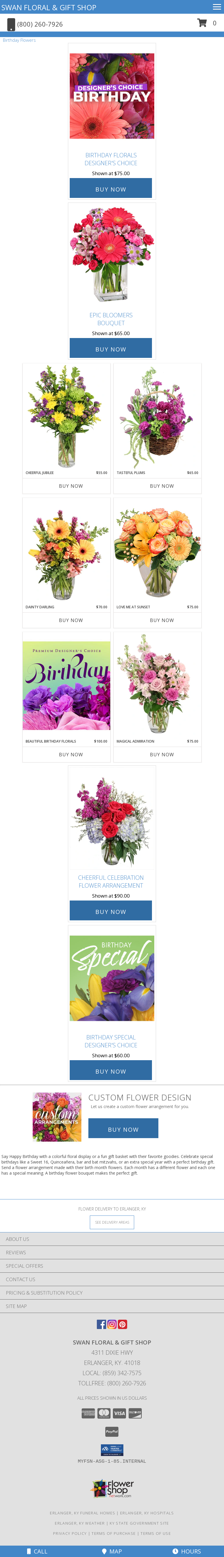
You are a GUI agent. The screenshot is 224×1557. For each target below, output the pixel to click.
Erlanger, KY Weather (80, 1523)
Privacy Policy (70, 1533)
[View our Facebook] (101, 1327)
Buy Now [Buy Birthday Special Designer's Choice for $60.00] (110, 1071)
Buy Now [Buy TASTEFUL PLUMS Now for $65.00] (162, 486)
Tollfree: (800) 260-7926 (112, 1383)
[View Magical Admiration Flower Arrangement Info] (157, 685)
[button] (207, 25)
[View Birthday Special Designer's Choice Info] (112, 978)
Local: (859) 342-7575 (112, 1373)
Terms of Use (156, 1533)
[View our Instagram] (112, 1327)
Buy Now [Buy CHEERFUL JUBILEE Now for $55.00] (71, 486)
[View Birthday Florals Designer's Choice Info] (112, 96)
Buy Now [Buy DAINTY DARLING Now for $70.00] (71, 620)
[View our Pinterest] (122, 1327)
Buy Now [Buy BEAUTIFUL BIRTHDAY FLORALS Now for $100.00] (71, 754)
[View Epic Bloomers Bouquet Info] (112, 256)
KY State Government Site (139, 1523)
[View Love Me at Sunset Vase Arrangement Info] (157, 551)
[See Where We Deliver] (112, 1222)
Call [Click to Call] (37, 1551)
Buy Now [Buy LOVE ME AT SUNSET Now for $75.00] (162, 620)
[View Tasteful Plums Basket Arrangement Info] (157, 417)
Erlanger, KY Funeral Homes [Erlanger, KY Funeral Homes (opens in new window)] (82, 1513)
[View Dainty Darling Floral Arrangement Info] (66, 551)
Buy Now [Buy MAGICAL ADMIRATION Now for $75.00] (162, 754)
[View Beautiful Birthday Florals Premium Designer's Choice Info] (66, 685)
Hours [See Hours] (186, 1551)
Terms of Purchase (114, 1533)
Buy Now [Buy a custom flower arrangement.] (123, 1129)
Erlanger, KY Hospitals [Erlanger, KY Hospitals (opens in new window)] (147, 1513)
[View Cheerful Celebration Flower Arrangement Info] (112, 818)
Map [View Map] (112, 1551)
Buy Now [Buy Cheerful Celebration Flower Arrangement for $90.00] (110, 912)
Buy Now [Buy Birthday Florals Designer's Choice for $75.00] (110, 189)
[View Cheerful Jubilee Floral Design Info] (66, 417)
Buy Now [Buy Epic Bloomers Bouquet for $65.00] (110, 349)
